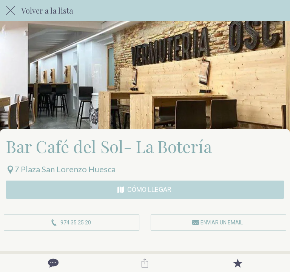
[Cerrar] (10, 10)
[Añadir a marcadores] (237, 263)
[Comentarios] (52, 263)
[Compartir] (145, 263)
